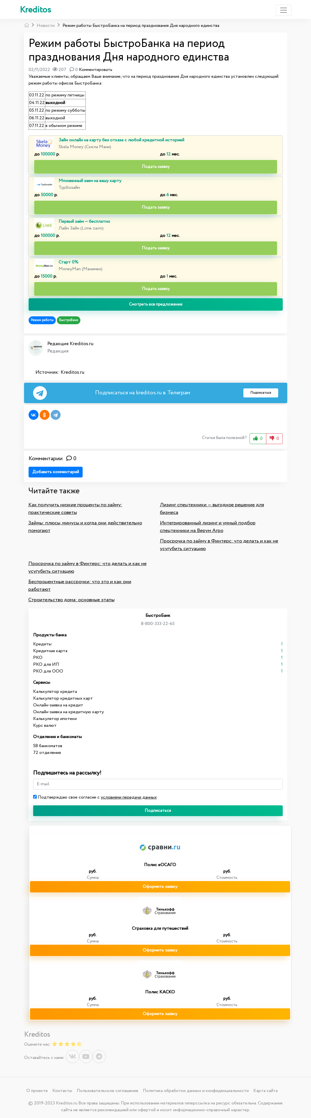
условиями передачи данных (129, 797)
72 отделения (47, 752)
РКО (37, 657)
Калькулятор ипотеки (55, 718)
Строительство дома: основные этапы (71, 600)
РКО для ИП (46, 664)
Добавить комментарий (55, 472)
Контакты (62, 1090)
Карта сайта (265, 1090)
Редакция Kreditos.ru (70, 343)
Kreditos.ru (72, 372)
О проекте (37, 1090)
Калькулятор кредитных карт (63, 698)
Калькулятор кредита (55, 691)
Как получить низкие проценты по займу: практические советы (75, 508)
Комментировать (95, 69)
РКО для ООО (48, 671)
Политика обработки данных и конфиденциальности (196, 1090)
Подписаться (158, 810)
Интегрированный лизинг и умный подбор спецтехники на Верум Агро (208, 526)
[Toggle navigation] (283, 10)
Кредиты (42, 644)
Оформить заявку (160, 886)
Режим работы (42, 320)
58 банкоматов (47, 746)
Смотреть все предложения (155, 304)
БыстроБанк (68, 320)
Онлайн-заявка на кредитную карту (68, 712)
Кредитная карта (50, 651)
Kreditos (35, 10)
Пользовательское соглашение (107, 1090)
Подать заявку (156, 167)
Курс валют (45, 725)
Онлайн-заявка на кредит (58, 705)
